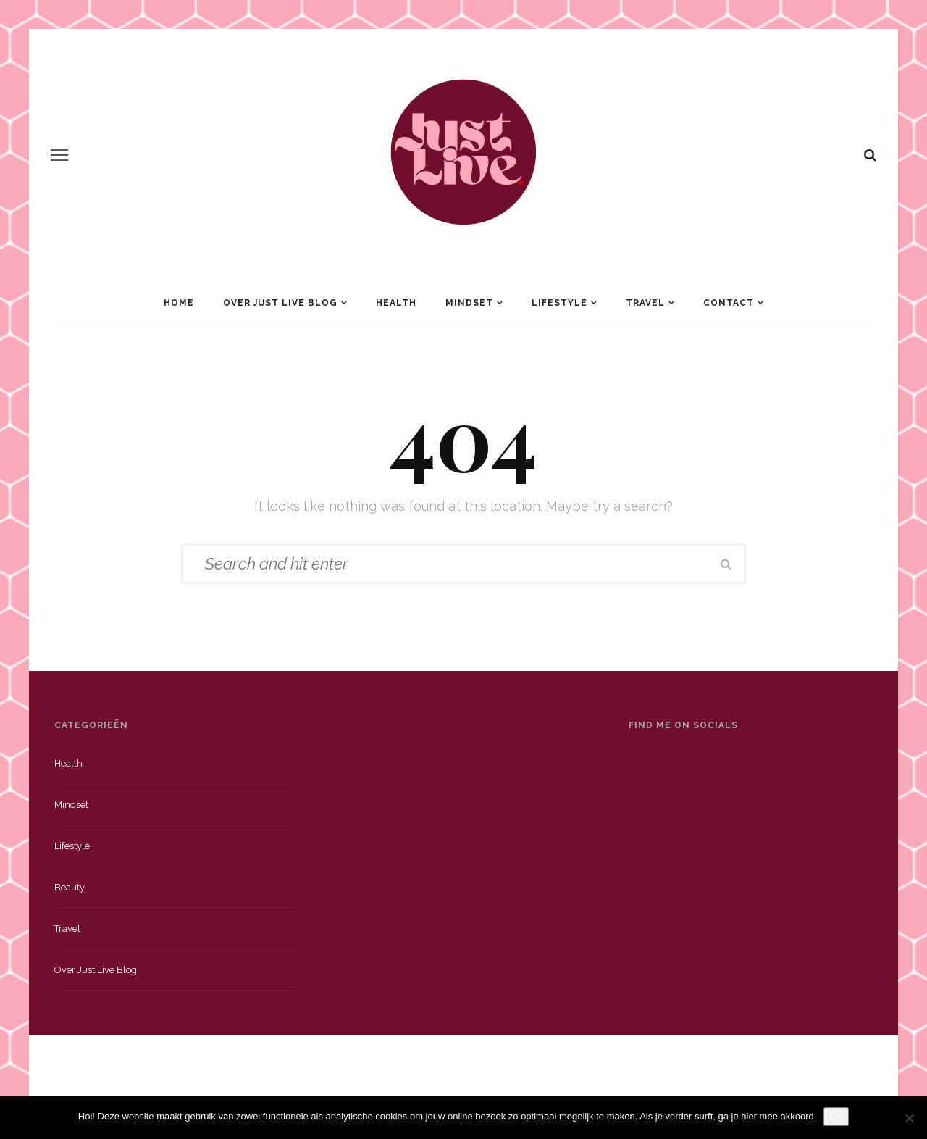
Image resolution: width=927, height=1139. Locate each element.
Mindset (469, 303)
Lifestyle (559, 303)
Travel (645, 303)
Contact (728, 303)
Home (179, 303)
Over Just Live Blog (280, 303)
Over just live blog (95, 969)
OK (836, 1116)
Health (396, 303)
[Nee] (909, 1118)
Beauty (69, 887)
